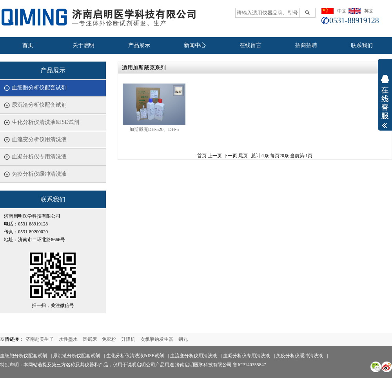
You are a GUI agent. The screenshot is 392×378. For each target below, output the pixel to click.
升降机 (128, 339)
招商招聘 (306, 45)
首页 (27, 45)
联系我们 (362, 45)
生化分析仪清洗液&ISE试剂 (45, 122)
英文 (369, 11)
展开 (385, 106)
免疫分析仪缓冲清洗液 (39, 174)
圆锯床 (90, 339)
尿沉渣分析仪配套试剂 (39, 105)
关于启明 (83, 45)
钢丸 (183, 339)
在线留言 (250, 45)
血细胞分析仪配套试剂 (39, 88)
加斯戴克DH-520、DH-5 (154, 129)
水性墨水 (68, 339)
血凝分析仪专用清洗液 (39, 157)
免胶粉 (109, 339)
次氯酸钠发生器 (156, 339)
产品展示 (139, 45)
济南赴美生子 (39, 339)
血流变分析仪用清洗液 (39, 139)
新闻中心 (195, 45)
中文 (342, 11)
